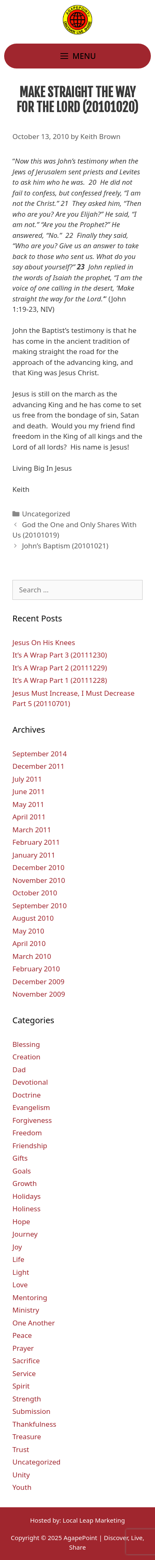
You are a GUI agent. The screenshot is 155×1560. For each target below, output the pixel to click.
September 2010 (39, 905)
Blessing (26, 1044)
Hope (21, 1221)
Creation (26, 1056)
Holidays (26, 1196)
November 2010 (38, 880)
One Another (33, 1323)
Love (20, 1284)
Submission (31, 1411)
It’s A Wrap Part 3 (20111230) (59, 655)
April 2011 (28, 817)
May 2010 (28, 931)
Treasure (26, 1436)
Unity (21, 1474)
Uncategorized (46, 513)
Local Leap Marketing (94, 1520)
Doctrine (26, 1095)
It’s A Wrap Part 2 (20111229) (59, 667)
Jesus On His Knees (43, 642)
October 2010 (34, 892)
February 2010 (36, 968)
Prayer (23, 1348)
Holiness (26, 1208)
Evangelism (31, 1107)
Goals (21, 1171)
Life (18, 1259)
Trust (20, 1449)
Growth (24, 1183)
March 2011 (31, 829)
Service (24, 1373)
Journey (25, 1234)
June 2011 (28, 791)
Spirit (21, 1386)
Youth (21, 1487)
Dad (19, 1069)
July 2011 (27, 779)
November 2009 (38, 994)
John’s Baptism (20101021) (65, 545)
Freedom (27, 1132)
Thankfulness (34, 1424)
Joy (17, 1247)
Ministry (25, 1310)
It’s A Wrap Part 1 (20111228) (59, 680)
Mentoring (29, 1297)
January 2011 (33, 855)
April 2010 (28, 943)
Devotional (30, 1082)
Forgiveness (32, 1120)
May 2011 (28, 804)
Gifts (20, 1158)
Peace (22, 1335)
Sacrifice (26, 1360)
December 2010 (38, 867)
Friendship (29, 1145)
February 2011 (36, 842)
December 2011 (38, 766)
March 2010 (31, 956)
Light (20, 1272)
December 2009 (38, 981)
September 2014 (39, 753)
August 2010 (33, 918)
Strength (26, 1399)
